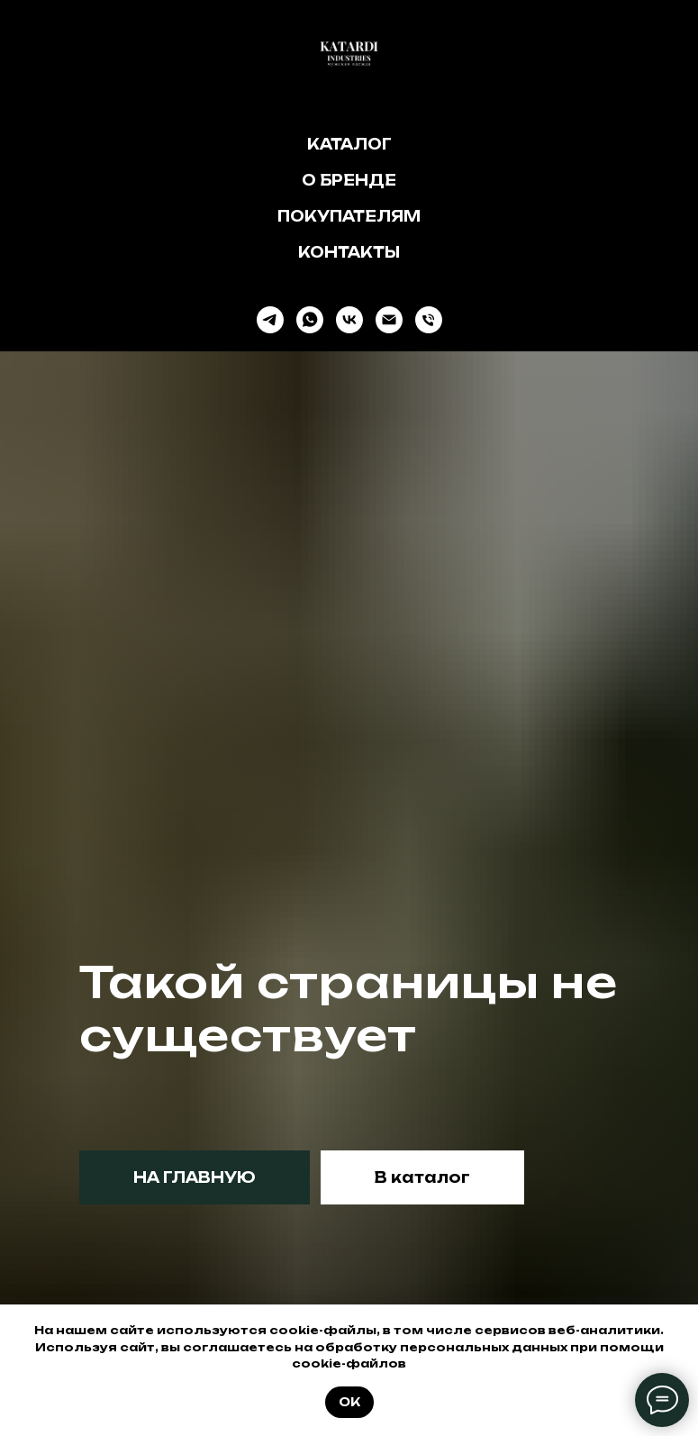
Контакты (349, 252)
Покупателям (349, 216)
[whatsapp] (309, 319)
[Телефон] (428, 319)
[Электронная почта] (389, 319)
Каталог (349, 144)
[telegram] (270, 319)
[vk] (349, 319)
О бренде (349, 180)
